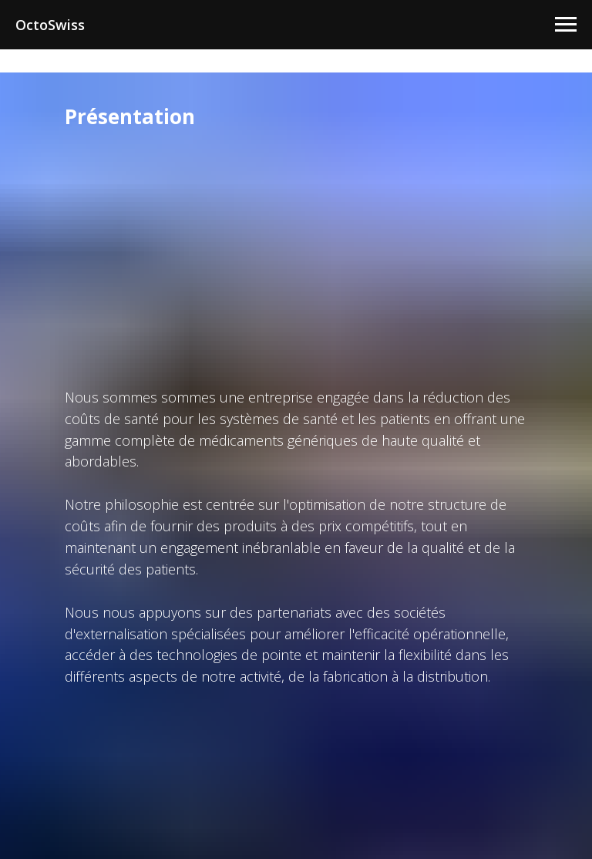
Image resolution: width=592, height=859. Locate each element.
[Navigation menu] (566, 24)
